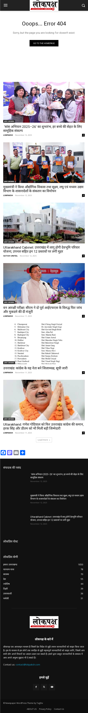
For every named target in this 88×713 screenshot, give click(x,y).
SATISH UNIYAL (10, 256)
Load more (44, 439)
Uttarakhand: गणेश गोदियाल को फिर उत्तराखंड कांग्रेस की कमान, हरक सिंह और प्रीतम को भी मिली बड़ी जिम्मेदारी (43, 426)
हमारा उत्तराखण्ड (9, 121)
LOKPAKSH (8, 135)
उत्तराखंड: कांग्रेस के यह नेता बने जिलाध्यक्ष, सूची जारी (35, 368)
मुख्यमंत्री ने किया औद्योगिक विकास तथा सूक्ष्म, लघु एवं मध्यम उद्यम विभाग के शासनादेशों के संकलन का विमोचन (43, 189)
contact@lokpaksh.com (28, 664)
